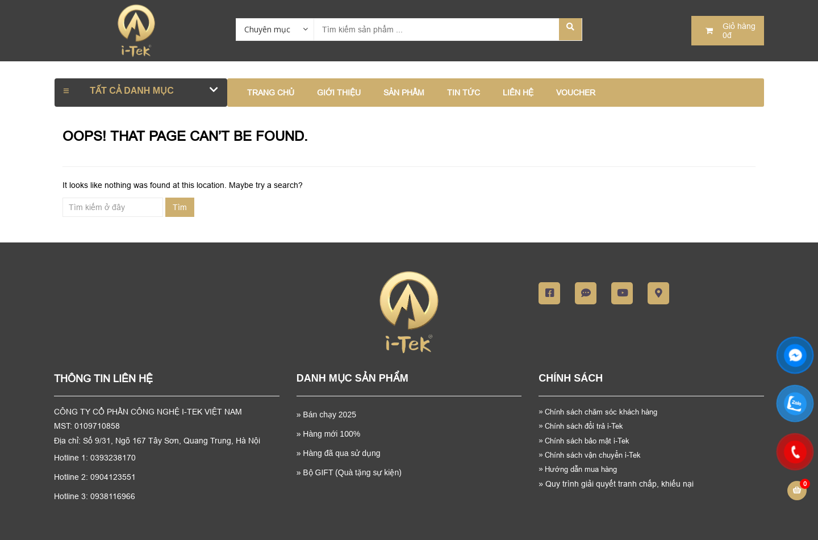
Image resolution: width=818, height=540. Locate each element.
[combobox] (275, 28)
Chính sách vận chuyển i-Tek (590, 454)
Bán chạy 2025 (328, 414)
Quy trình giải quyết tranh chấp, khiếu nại (616, 483)
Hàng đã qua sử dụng (341, 453)
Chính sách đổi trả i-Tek (581, 425)
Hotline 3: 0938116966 (94, 496)
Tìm (180, 207)
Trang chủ (270, 92)
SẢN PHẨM (403, 92)
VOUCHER (575, 92)
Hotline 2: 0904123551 (95, 477)
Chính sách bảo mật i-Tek (584, 440)
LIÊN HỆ (518, 92)
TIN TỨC (463, 92)
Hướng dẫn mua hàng (578, 469)
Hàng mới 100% (331, 433)
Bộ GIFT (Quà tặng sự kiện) (352, 472)
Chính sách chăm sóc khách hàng (602, 411)
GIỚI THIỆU (339, 92)
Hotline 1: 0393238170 (95, 457)
